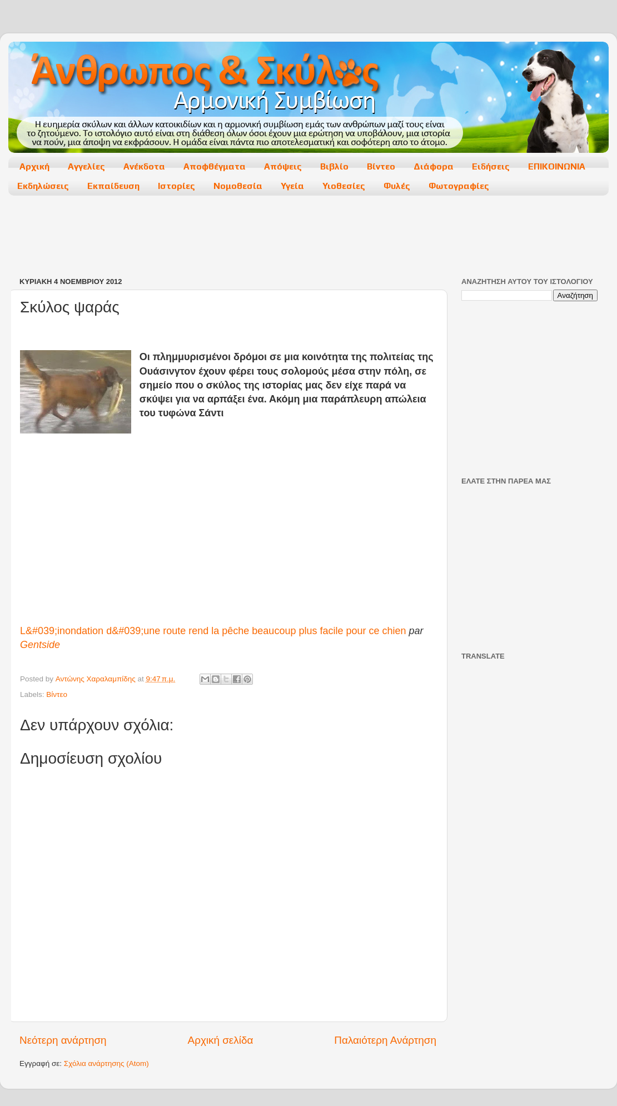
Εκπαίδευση (113, 186)
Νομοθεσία (237, 186)
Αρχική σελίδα (220, 1040)
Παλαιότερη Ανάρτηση (385, 1040)
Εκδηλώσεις (43, 186)
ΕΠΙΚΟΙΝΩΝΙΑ (556, 166)
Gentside (40, 644)
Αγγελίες (86, 166)
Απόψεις (283, 166)
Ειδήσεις (491, 166)
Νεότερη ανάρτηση (63, 1040)
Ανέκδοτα (144, 166)
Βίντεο (381, 166)
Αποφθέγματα (214, 166)
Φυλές (397, 186)
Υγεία (292, 186)
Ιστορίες (176, 186)
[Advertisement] (308, 237)
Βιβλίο (334, 166)
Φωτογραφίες (459, 186)
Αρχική (34, 166)
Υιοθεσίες (343, 186)
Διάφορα (434, 166)
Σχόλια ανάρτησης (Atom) (106, 1063)
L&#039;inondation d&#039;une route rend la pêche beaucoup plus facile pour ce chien (213, 630)
